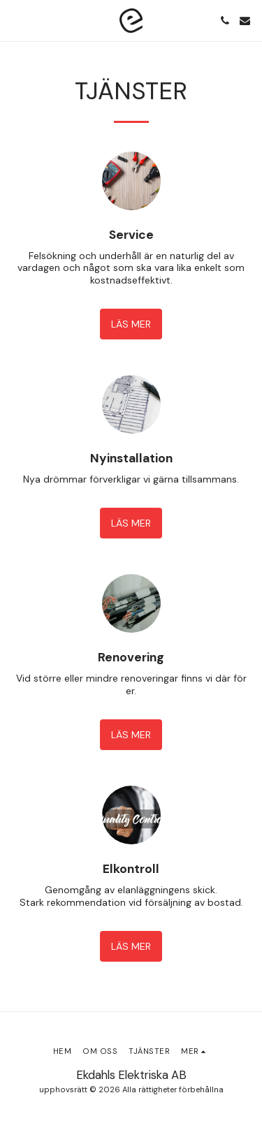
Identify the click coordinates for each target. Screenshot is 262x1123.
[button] (15, 20)
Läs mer (131, 324)
